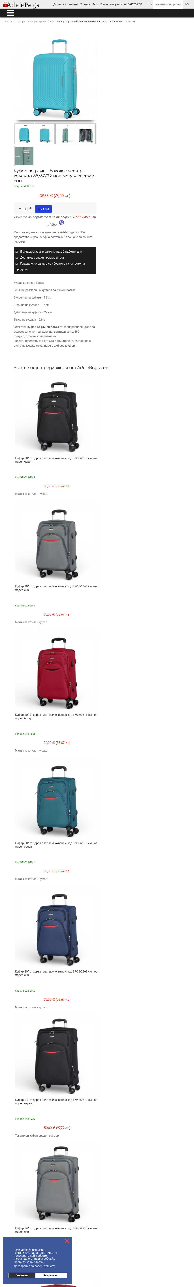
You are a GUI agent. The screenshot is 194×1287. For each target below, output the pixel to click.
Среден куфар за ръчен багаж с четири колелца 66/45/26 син (159, 1037)
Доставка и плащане (65, 4)
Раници (124, 1262)
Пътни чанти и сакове (153, 1262)
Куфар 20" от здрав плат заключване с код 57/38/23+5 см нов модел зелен (162, 417)
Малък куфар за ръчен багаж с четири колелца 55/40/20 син (77, 949)
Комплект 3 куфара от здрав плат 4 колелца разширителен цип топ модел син (162, 773)
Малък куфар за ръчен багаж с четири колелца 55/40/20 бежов (34, 1037)
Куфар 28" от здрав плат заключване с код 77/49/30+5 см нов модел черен (119, 594)
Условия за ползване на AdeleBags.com (25, 1178)
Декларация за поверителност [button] (34, 1266)
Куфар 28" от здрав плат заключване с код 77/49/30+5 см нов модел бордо (34, 683)
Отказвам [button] (22, 1275)
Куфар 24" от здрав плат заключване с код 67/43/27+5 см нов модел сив (119, 506)
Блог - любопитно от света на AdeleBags (89, 1173)
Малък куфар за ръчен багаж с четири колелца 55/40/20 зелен (119, 1037)
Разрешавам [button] (51, 1275)
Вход (187, 4)
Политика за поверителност (82, 1183)
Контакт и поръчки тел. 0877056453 (121, 4)
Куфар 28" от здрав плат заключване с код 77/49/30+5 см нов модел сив (162, 594)
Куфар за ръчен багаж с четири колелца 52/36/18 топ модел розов (77, 860)
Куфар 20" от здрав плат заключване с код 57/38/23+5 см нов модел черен (34, 417)
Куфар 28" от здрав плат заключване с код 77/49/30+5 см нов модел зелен (77, 683)
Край (147, 1115)
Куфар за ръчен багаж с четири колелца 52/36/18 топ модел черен (34, 949)
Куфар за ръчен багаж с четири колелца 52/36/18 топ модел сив (119, 860)
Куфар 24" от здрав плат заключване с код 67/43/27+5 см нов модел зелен (34, 594)
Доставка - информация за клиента (22, 1167)
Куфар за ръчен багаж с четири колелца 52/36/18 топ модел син (34, 860)
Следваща (135, 1115)
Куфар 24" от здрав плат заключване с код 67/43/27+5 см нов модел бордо (162, 506)
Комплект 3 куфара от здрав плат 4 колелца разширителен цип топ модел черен (162, 685)
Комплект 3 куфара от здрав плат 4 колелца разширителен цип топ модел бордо (77, 773)
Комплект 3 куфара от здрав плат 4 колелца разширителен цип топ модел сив (120, 773)
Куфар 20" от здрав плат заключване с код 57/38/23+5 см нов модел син (34, 506)
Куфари (135, 1262)
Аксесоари (172, 1262)
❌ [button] (67, 1241)
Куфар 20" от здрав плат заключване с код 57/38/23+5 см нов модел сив (77, 417)
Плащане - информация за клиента (22, 1173)
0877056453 (80, 217)
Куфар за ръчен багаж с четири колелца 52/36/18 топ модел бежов (162, 860)
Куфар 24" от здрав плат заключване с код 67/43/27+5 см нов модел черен (77, 506)
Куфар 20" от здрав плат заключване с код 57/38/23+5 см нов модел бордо (119, 417)
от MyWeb (118, 1272)
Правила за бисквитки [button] (29, 1262)
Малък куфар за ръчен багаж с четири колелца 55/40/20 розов (119, 949)
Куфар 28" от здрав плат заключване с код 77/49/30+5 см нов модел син (119, 683)
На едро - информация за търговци (86, 1167)
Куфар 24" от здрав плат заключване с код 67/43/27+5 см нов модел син (77, 594)
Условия (85, 4)
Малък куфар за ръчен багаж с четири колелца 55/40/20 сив (162, 949)
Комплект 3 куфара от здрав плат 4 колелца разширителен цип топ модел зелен (35, 773)
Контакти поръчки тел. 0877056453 (85, 1178)
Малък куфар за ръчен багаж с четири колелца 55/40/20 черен (77, 1037)
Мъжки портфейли (86, 1262)
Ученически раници (108, 1262)
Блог (95, 4)
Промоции (185, 1262)
